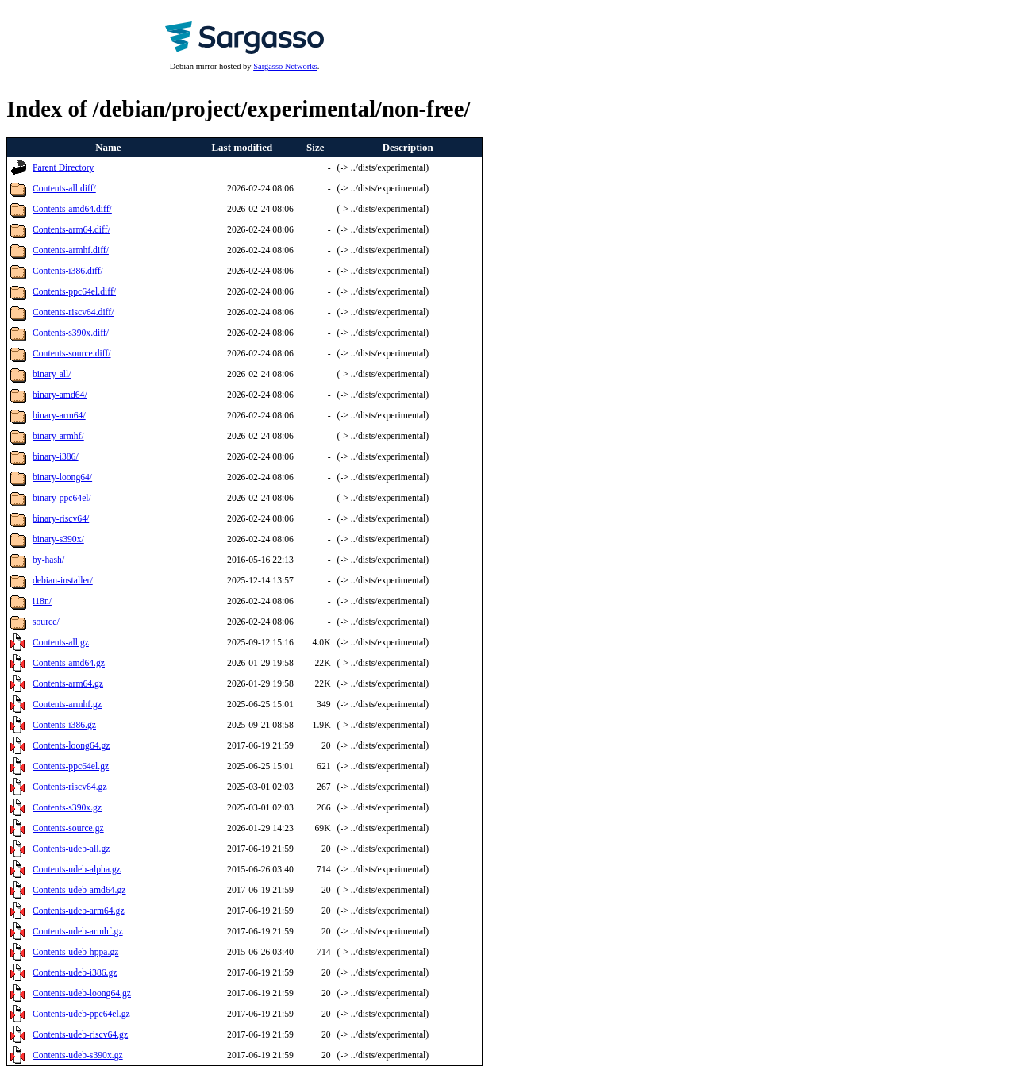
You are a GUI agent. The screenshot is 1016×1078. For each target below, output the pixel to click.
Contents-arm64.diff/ (71, 230)
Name (108, 147)
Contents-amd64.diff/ (72, 209)
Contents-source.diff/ (72, 353)
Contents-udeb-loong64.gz (82, 993)
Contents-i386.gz (64, 725)
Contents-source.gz (68, 828)
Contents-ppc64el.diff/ (74, 292)
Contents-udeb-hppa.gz (75, 952)
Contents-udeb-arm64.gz (79, 911)
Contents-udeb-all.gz (71, 849)
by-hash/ (48, 560)
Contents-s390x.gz (67, 808)
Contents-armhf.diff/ (71, 250)
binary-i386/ (56, 457)
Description (408, 147)
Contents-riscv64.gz (70, 787)
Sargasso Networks (285, 66)
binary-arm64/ (59, 415)
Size (315, 147)
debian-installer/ (63, 581)
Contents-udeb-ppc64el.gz (81, 1014)
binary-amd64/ (60, 395)
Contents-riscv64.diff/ (73, 312)
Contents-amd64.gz (69, 663)
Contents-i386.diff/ (68, 271)
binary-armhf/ (58, 436)
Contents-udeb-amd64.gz (79, 890)
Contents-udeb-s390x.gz (78, 1055)
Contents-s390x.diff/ (71, 333)
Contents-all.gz (61, 642)
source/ (46, 622)
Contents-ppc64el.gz (71, 766)
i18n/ (42, 601)
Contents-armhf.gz (67, 704)
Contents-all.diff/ (64, 188)
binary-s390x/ (58, 539)
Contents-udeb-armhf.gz (78, 931)
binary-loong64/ (62, 477)
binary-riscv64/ (61, 519)
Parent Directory (63, 168)
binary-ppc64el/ (62, 498)
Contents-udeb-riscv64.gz (80, 1035)
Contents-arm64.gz (68, 684)
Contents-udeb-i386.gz (75, 973)
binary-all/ (52, 374)
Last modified (241, 147)
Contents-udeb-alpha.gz (77, 869)
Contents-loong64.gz (71, 746)
